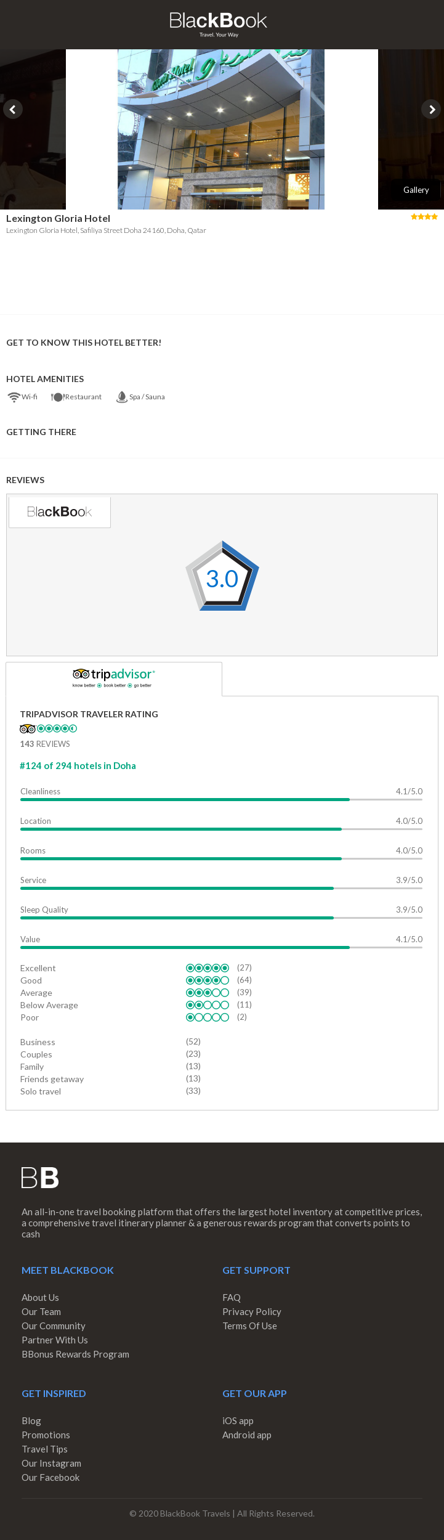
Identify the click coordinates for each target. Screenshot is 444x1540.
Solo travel (40, 1091)
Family (32, 1066)
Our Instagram (51, 1463)
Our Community (54, 1325)
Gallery (416, 190)
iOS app (238, 1420)
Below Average (49, 1005)
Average (36, 992)
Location (35, 821)
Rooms (33, 850)
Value (30, 939)
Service (33, 880)
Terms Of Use (249, 1325)
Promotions (46, 1434)
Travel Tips (45, 1448)
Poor (29, 1017)
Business (37, 1042)
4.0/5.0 (409, 821)
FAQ (231, 1297)
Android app (247, 1434)
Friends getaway (52, 1079)
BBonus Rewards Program (75, 1353)
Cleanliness (40, 791)
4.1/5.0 (409, 791)
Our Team (41, 1311)
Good (31, 980)
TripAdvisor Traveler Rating (89, 714)
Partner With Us (55, 1339)
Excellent (38, 968)
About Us (40, 1297)
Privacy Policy (251, 1311)
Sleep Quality (44, 910)
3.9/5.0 (409, 880)
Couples (36, 1054)
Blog (31, 1420)
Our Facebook (50, 1477)
